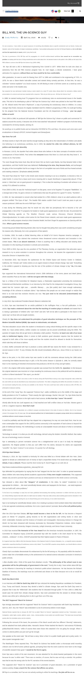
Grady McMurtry (11, 37)
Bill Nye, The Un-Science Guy (29, 30)
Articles (12, 30)
